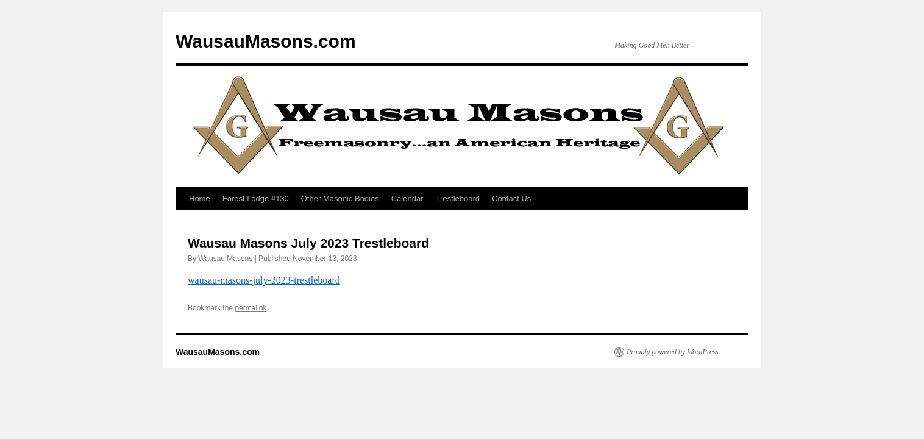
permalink (250, 308)
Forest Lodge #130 (255, 198)
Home (199, 198)
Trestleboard (458, 198)
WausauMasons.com (266, 41)
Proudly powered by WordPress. (673, 352)
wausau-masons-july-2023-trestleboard (264, 280)
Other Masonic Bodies (340, 198)
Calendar (407, 198)
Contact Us (511, 198)
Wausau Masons (225, 258)
